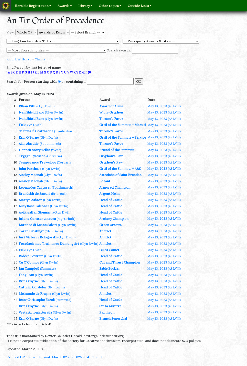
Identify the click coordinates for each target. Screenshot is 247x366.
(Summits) (48, 268)
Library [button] (84, 6)
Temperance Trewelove (37, 162)
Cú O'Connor (29, 262)
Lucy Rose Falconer (34, 206)
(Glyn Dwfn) (45, 106)
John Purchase (30, 169)
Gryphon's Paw (111, 156)
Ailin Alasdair (29, 143)
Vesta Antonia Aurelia (35, 312)
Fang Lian (26, 275)
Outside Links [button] (138, 6)
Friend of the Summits (116, 150)
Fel (21, 125)
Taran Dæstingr (31, 231)
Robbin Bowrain (31, 256)
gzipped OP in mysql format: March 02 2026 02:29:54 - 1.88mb (55, 357)
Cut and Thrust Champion (119, 262)
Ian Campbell (29, 268)
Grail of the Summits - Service (122, 137)
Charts (40, 59)
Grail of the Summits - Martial (122, 125)
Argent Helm (109, 193)
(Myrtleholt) (66, 219)
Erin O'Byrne (29, 137)
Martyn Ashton (30, 200)
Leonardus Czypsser (35, 187)
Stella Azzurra (110, 306)
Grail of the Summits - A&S (120, 169)
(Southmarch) (50, 143)
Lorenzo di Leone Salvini (38, 225)
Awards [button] (63, 6)
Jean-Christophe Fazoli (37, 300)
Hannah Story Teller (34, 150)
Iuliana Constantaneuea (37, 219)
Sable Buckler (109, 268)
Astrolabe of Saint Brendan (120, 175)
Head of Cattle (110, 200)
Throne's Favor (111, 119)
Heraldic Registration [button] (32, 6)
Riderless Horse (19, 59)
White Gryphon (111, 112)
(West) (56, 150)
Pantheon (106, 312)
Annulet (105, 231)
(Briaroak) (58, 193)
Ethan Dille (27, 106)
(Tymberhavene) (66, 131)
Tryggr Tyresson (32, 156)
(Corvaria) (54, 156)
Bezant (104, 181)
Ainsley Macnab (31, 175)
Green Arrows (110, 225)
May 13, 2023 (164, 106)
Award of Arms (111, 106)
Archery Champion (113, 219)
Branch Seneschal (113, 318)
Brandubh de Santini (34, 193)
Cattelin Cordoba (32, 287)
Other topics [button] (109, 6)
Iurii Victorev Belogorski (37, 237)
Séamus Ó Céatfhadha (36, 131)
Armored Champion (114, 187)
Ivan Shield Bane (31, 112)
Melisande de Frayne (35, 293)
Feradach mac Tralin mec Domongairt (49, 243)
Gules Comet (109, 250)
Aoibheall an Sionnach (35, 212)
